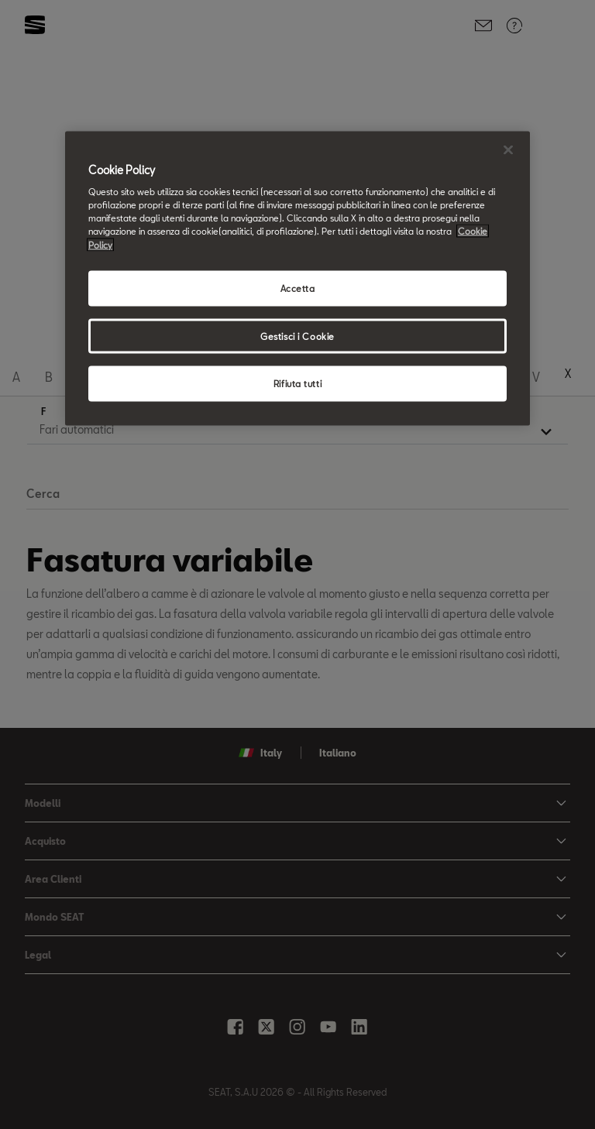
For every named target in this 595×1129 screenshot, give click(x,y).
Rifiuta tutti (297, 384)
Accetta (297, 288)
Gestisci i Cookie (297, 336)
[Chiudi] (508, 149)
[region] (297, 278)
